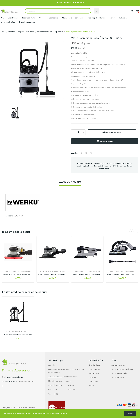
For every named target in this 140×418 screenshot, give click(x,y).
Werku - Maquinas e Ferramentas (52, 271)
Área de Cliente (94, 365)
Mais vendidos (94, 373)
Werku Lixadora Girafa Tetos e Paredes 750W (122, 274)
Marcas (91, 385)
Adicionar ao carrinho (111, 132)
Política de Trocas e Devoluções (122, 369)
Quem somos (93, 381)
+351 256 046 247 (55, 376)
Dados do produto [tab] (70, 181)
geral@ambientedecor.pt (15, 377)
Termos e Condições (118, 365)
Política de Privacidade (118, 373)
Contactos (92, 377)
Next (136, 231)
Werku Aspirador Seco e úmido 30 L (18, 335)
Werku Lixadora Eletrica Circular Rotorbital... (87, 274)
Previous (131, 231)
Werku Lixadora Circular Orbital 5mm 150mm (53, 274)
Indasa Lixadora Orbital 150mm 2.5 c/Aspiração (18, 274)
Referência (10, 215)
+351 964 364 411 (11, 381)
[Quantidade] (78, 132)
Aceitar (130, 413)
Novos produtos (94, 369)
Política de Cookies (117, 377)
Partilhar (81, 153)
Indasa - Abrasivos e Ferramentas (18, 271)
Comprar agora (104, 141)
